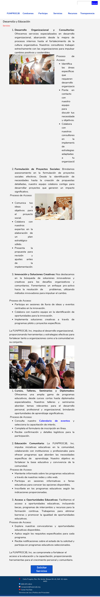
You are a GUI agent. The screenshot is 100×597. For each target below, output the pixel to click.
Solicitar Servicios (41, 569)
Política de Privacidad (41, 592)
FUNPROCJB (13, 13)
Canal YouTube (26, 590)
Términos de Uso (25, 592)
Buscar (94, 3)
